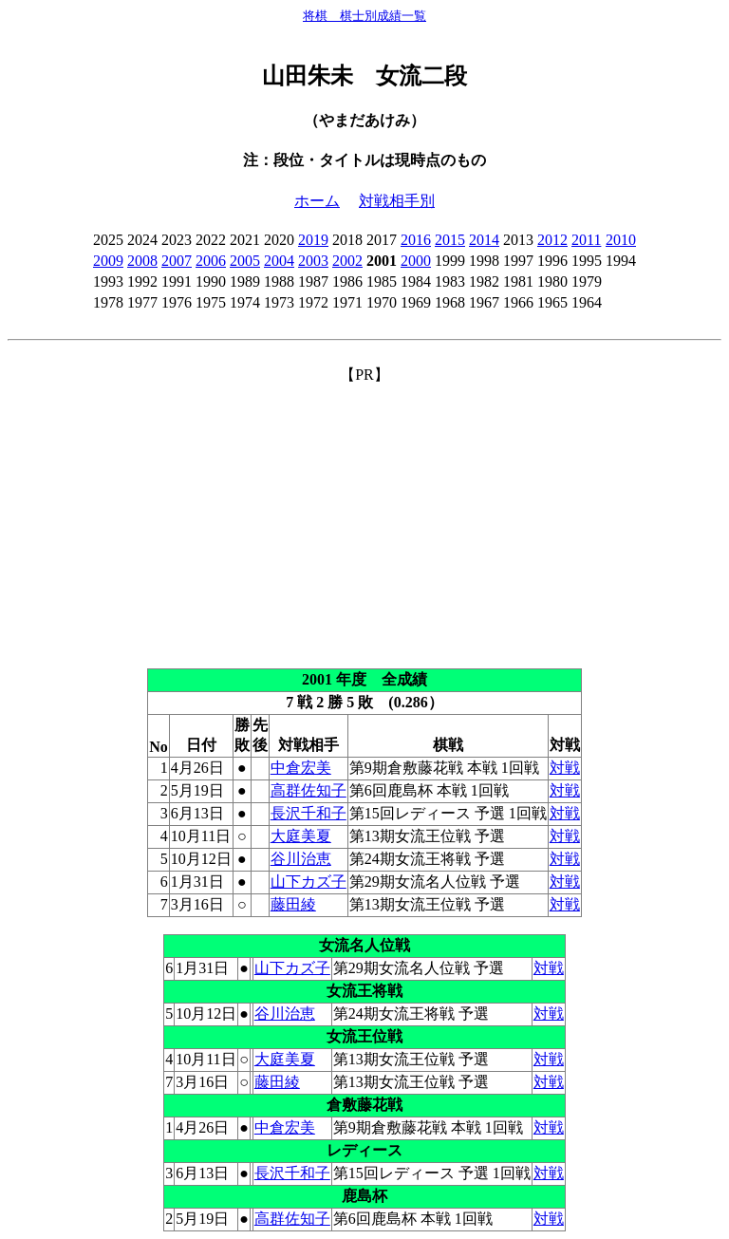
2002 (347, 261)
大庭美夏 (301, 836)
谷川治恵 (301, 859)
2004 (279, 261)
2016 (416, 240)
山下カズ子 (308, 881)
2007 (176, 261)
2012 (552, 240)
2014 (484, 240)
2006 (211, 261)
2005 (245, 261)
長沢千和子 (308, 813)
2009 (108, 261)
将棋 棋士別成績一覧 (364, 16)
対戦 (565, 768)
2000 (416, 261)
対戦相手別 (397, 201)
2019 (313, 240)
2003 (313, 261)
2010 (621, 240)
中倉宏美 (301, 768)
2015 (450, 240)
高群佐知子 (308, 790)
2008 (142, 261)
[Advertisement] (364, 518)
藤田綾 (293, 904)
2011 (586, 240)
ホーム (317, 201)
